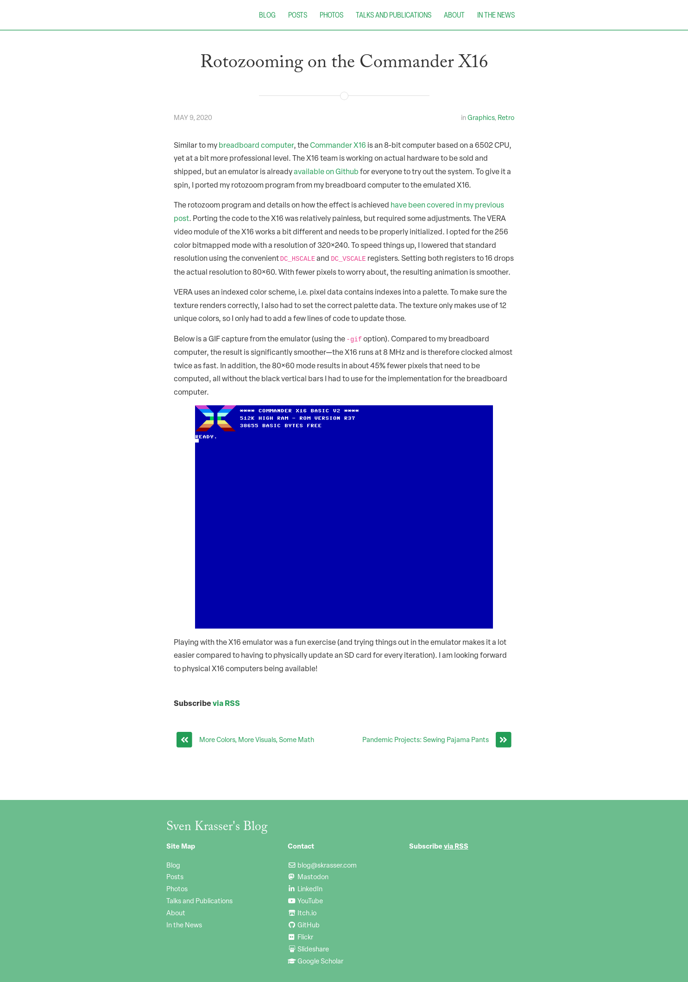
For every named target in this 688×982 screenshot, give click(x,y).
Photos (331, 14)
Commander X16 (338, 145)
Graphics (480, 117)
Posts (297, 14)
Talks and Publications (393, 14)
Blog (267, 14)
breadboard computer (256, 145)
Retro (506, 117)
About (454, 14)
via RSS (226, 703)
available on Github (326, 171)
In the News (496, 14)
